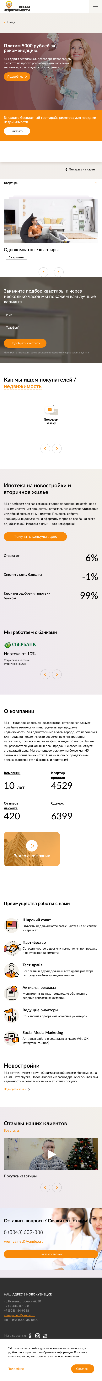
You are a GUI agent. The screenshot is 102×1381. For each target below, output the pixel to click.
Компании (12, 773)
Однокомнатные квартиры (31, 250)
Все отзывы (12, 1130)
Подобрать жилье (15, 1089)
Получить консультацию (35, 537)
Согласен (82, 1368)
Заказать (17, 131)
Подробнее (17, 76)
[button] (51, 183)
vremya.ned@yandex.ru (24, 1241)
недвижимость (23, 386)
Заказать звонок (51, 1254)
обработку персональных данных (70, 353)
